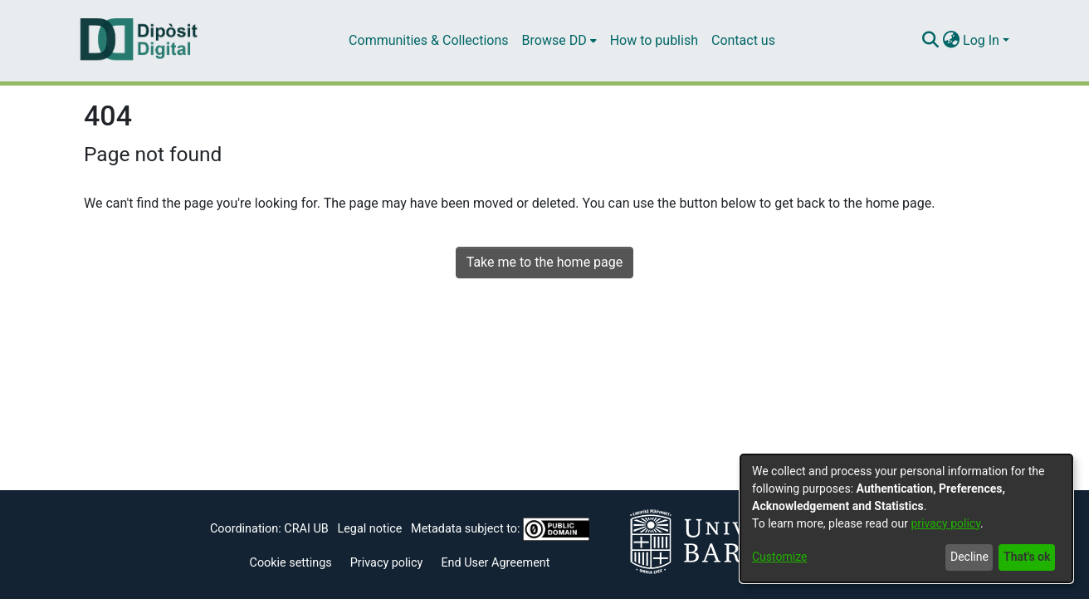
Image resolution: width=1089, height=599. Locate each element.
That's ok (1027, 556)
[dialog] (906, 518)
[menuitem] (559, 40)
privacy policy (945, 523)
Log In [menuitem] (981, 40)
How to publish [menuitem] (654, 40)
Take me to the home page (544, 262)
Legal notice (369, 529)
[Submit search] (930, 41)
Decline (969, 556)
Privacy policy (386, 563)
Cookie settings (291, 563)
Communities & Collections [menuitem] (428, 40)
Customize (779, 556)
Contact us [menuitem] (743, 40)
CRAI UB (306, 529)
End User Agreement (495, 563)
